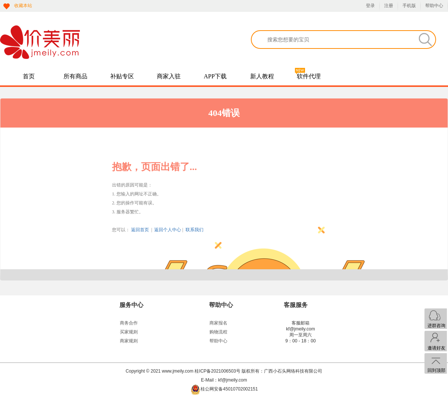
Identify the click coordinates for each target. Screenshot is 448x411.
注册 (388, 5)
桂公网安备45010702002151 (229, 389)
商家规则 (129, 340)
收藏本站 (23, 5)
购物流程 (218, 332)
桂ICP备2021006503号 (217, 371)
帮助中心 (434, 5)
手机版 (409, 5)
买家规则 (129, 332)
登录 (370, 5)
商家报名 (218, 323)
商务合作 (129, 323)
